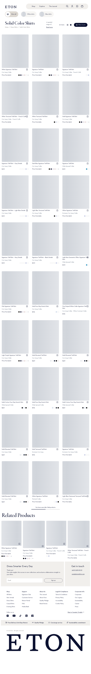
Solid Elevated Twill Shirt (39, 355)
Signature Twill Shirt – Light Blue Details (13, 210)
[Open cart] (82, 6)
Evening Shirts (11, 606)
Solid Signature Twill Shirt (69, 116)
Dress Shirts (14, 27)
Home (7, 27)
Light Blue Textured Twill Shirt (41, 210)
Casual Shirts (10, 603)
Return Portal (26, 600)
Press (76, 606)
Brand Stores (43, 603)
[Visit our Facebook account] (32, 616)
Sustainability (79, 600)
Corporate (78, 594)
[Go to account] (72, 6)
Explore (42, 6)
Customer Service (27, 597)
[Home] (45, 643)
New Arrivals (10, 597)
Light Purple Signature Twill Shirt (11, 355)
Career (77, 603)
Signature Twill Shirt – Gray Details (12, 163)
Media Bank (25, 606)
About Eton (43, 597)
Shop (33, 6)
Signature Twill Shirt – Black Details (42, 257)
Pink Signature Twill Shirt (9, 306)
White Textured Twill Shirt (39, 116)
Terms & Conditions (61, 594)
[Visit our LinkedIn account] (26, 616)
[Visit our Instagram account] (8, 616)
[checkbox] (27, 69)
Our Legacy (78, 597)
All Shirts (9, 594)
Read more (49, 27)
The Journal (53, 6)
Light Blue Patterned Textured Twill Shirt (74, 496)
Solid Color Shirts (25, 27)
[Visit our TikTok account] (20, 616)
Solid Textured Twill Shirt (39, 449)
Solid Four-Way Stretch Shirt (40, 306)
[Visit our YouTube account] (14, 615)
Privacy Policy (59, 597)
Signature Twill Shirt (38, 69)
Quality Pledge (44, 600)
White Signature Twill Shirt (9, 69)
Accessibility (59, 600)
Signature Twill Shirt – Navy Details (12, 257)
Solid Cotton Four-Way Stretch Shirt (12, 402)
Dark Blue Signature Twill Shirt (41, 163)
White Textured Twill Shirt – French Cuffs (14, 116)
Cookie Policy (59, 603)
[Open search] (67, 6)
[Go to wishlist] (77, 6)
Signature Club (26, 594)
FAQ (23, 603)
